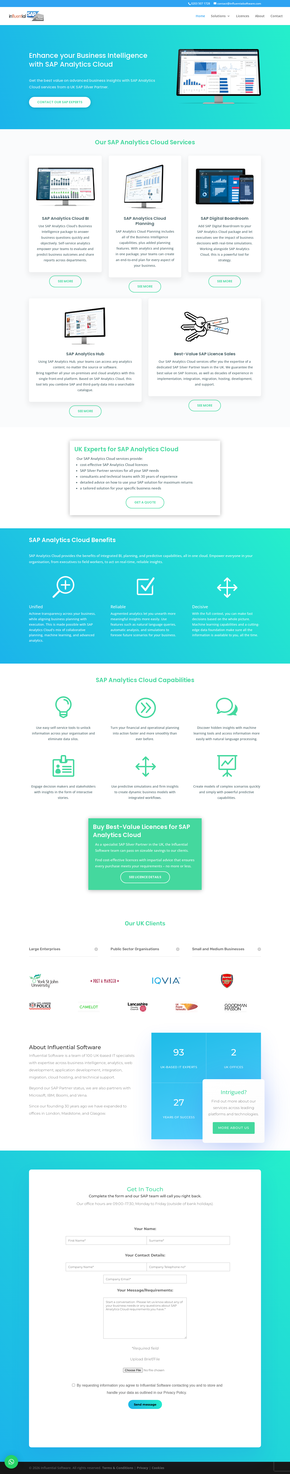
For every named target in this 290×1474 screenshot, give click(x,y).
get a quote (145, 502)
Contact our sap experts (59, 102)
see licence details (145, 877)
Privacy (142, 1468)
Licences (242, 16)
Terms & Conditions (117, 1468)
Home (200, 16)
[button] (11, 1462)
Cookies (158, 1468)
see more (65, 281)
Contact (277, 16)
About (260, 16)
